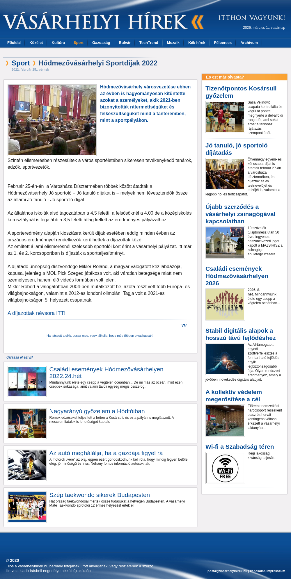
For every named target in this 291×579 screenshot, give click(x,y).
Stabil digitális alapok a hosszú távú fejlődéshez (240, 334)
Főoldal (14, 42)
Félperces (223, 42)
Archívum (249, 42)
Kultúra (58, 42)
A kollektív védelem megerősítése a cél (233, 395)
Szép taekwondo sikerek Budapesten (99, 494)
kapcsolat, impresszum (267, 571)
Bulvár (124, 42)
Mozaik (173, 42)
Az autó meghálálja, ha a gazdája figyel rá (106, 453)
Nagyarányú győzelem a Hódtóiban (97, 411)
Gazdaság (101, 42)
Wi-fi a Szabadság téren (239, 446)
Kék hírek (196, 42)
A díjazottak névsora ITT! (36, 313)
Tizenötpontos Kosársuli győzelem (241, 92)
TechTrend (148, 42)
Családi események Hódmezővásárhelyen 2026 (236, 275)
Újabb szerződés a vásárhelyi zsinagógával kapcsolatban (240, 214)
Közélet (36, 42)
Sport (79, 42)
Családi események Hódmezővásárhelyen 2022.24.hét (106, 372)
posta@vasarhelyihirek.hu (227, 571)
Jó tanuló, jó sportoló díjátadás (236, 149)
